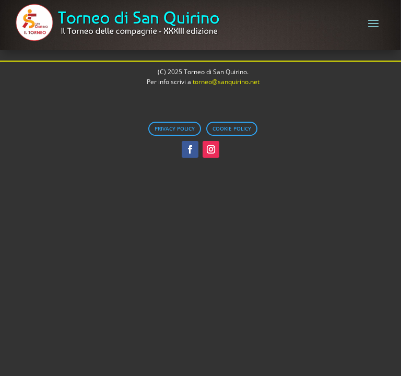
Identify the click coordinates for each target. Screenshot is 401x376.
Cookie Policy (232, 128)
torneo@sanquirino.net (226, 81)
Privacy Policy (175, 128)
